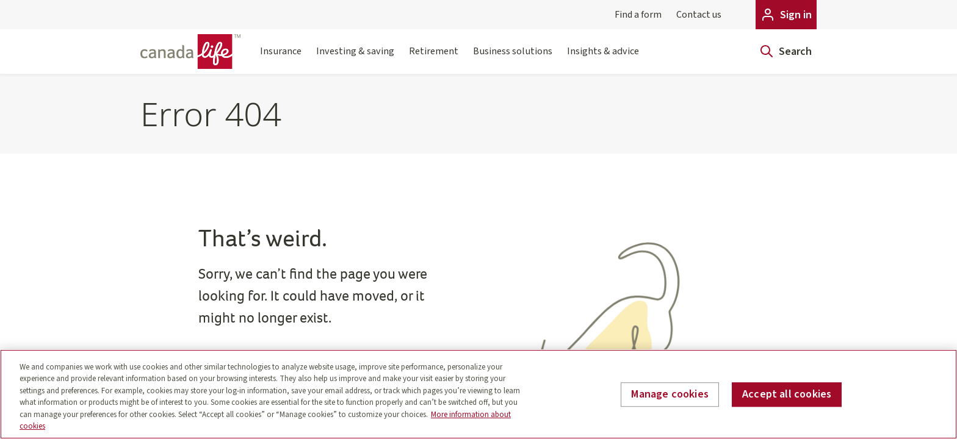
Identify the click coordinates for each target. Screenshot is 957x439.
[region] (478, 394)
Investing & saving (355, 58)
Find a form (638, 14)
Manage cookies (670, 394)
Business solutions (512, 58)
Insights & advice (603, 58)
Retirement (433, 58)
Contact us (698, 14)
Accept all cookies (786, 394)
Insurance (281, 58)
